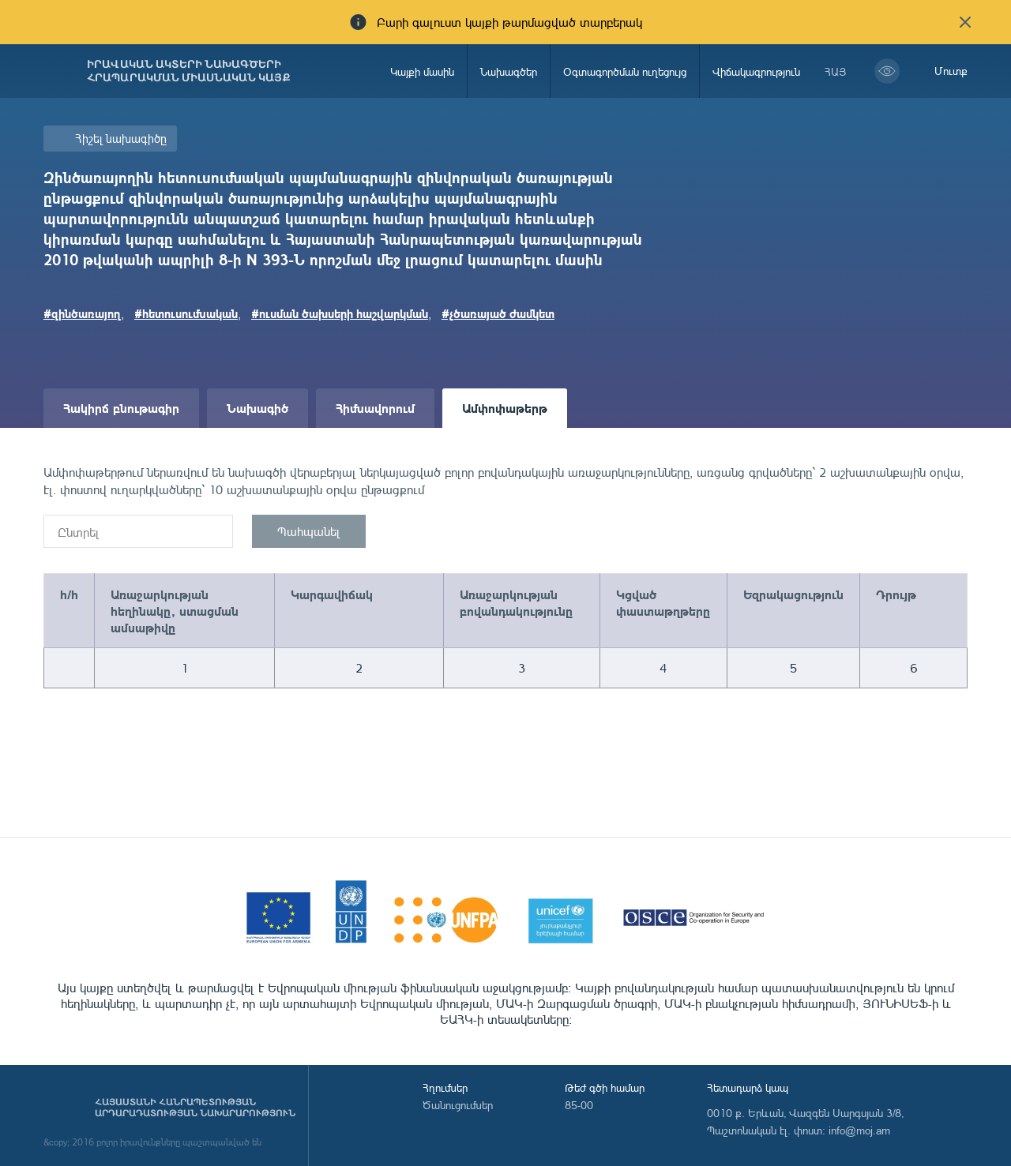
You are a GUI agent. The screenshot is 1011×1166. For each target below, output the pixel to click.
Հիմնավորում (375, 407)
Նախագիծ (257, 407)
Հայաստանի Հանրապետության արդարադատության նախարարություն (195, 1108)
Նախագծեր (508, 71)
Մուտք (951, 70)
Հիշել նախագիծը (121, 138)
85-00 (579, 1105)
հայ (836, 71)
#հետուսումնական (186, 313)
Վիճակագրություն (756, 71)
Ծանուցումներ (458, 1105)
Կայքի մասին (422, 71)
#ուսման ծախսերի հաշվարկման (339, 313)
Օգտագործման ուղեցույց (624, 71)
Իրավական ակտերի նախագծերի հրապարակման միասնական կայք (189, 71)
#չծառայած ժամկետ (498, 313)
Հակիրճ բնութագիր (121, 407)
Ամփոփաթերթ (504, 407)
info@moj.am (859, 1130)
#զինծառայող (82, 313)
